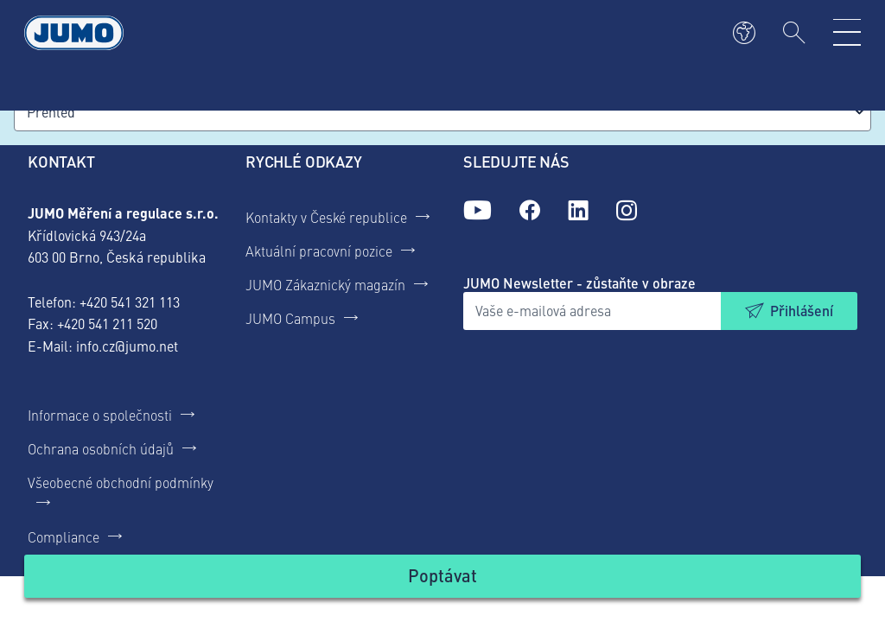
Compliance (63, 536)
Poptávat (442, 574)
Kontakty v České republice (326, 216)
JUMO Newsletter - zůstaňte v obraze (579, 283)
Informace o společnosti (100, 414)
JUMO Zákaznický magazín (325, 284)
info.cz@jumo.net (127, 345)
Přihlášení (801, 311)
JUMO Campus (290, 317)
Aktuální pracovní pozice (318, 250)
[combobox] (442, 111)
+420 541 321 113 (130, 301)
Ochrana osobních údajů (101, 448)
